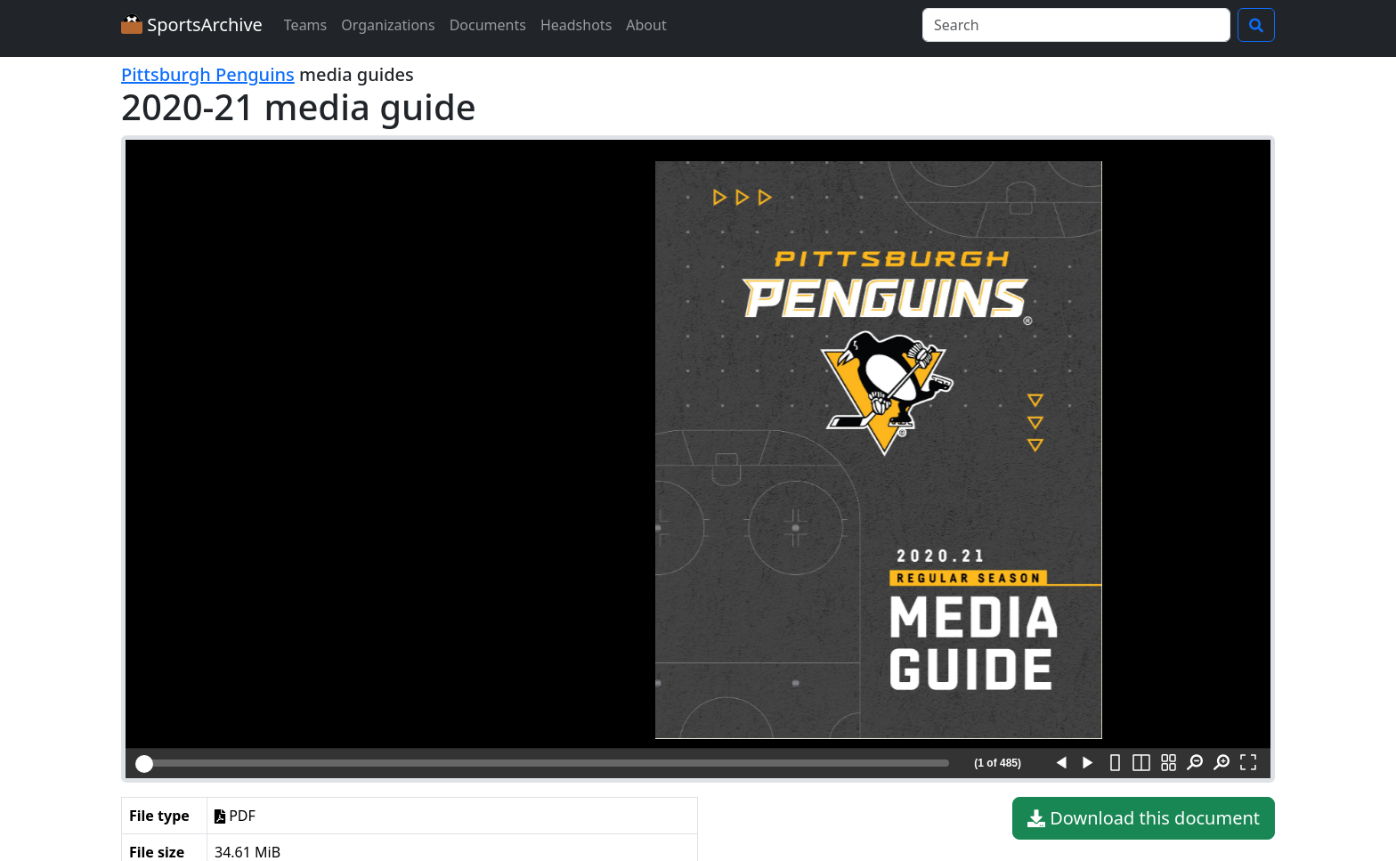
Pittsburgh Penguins (208, 74)
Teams (305, 25)
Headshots (576, 25)
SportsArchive (192, 24)
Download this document (1143, 818)
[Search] (1076, 25)
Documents (488, 25)
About (646, 25)
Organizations (387, 25)
